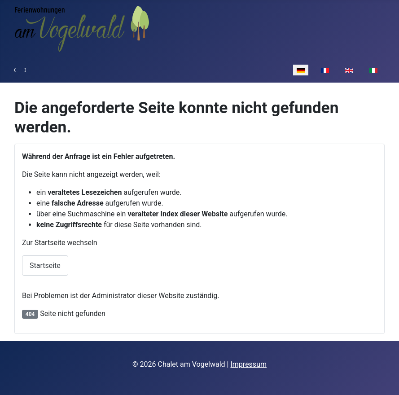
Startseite (45, 265)
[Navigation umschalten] (20, 70)
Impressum (248, 364)
